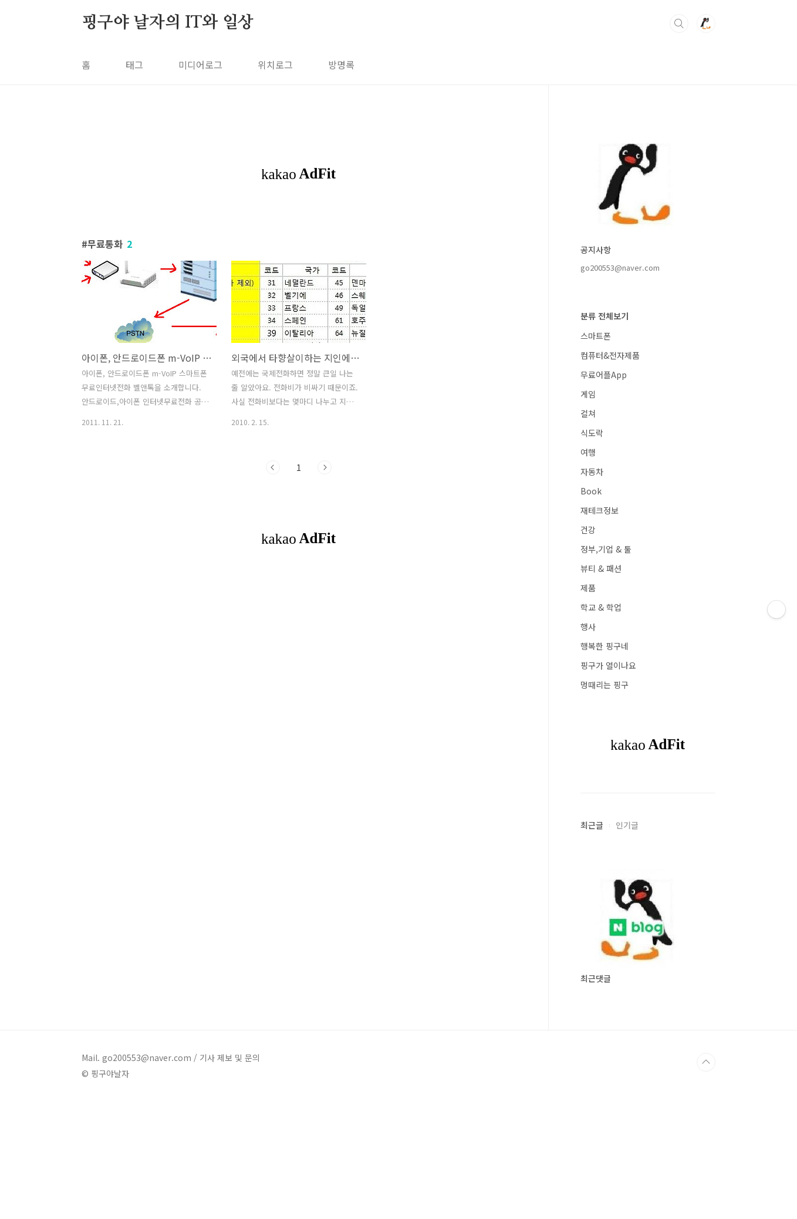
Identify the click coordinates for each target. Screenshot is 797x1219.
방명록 (341, 65)
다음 (325, 467)
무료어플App (603, 374)
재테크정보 (599, 510)
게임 (588, 394)
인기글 (627, 825)
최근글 (591, 825)
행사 (588, 626)
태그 (134, 65)
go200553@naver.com (620, 267)
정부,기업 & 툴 (605, 549)
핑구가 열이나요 (608, 665)
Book (591, 491)
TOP (706, 1062)
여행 (588, 452)
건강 (588, 530)
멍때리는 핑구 (604, 685)
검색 (679, 23)
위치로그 (275, 65)
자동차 (591, 471)
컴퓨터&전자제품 (610, 355)
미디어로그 (200, 65)
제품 (588, 588)
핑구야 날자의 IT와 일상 (168, 23)
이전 (273, 467)
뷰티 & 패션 (601, 568)
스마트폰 (595, 336)
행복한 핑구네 (604, 646)
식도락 (591, 433)
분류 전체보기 (604, 316)
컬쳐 (588, 413)
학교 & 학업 (601, 607)
